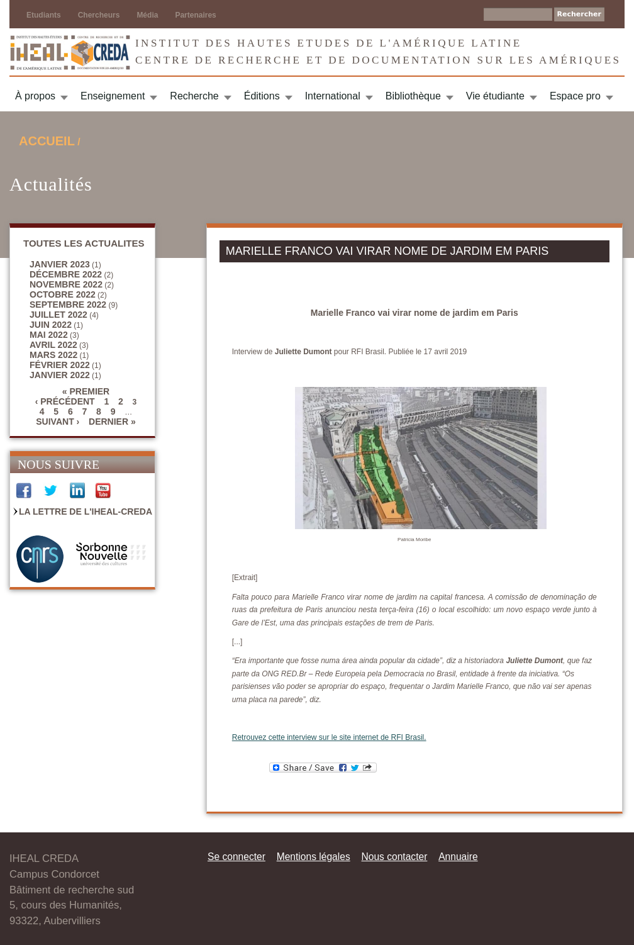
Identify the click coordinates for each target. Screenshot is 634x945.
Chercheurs (99, 15)
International (332, 96)
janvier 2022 (60, 375)
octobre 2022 (63, 294)
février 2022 (60, 365)
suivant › (57, 422)
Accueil (47, 141)
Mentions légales (313, 856)
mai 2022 (49, 335)
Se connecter (236, 856)
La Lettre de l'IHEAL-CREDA (85, 511)
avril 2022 (53, 345)
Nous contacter (394, 856)
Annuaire (457, 856)
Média (147, 15)
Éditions (262, 96)
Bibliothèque (413, 96)
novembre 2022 (66, 284)
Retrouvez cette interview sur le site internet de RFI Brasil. (329, 737)
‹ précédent (65, 401)
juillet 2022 (58, 315)
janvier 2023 (60, 264)
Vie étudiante (495, 96)
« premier (85, 391)
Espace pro (575, 96)
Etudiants (43, 15)
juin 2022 (51, 325)
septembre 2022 (68, 304)
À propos (35, 96)
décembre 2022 (66, 274)
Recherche (194, 96)
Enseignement (113, 96)
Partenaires (195, 15)
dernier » (112, 422)
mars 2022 (53, 355)
